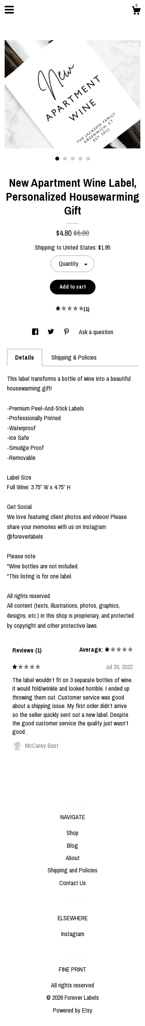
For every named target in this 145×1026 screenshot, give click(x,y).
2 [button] (65, 159)
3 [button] (73, 159)
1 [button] (57, 159)
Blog (72, 845)
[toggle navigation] (9, 10)
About (73, 858)
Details (24, 357)
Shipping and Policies (72, 870)
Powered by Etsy (72, 1010)
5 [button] (88, 159)
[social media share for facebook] (36, 332)
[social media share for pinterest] (67, 332)
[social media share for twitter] (52, 332)
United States (79, 247)
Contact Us (72, 883)
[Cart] (136, 11)
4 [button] (80, 159)
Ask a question (96, 332)
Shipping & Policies (74, 357)
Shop (72, 832)
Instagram (72, 934)
